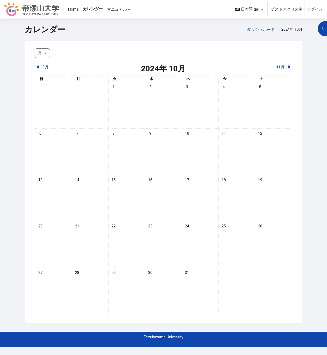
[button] (248, 9)
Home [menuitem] (73, 9)
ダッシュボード (260, 29)
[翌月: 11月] (260, 67)
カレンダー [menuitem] (93, 9)
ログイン (315, 9)
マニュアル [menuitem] (117, 9)
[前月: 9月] (67, 67)
